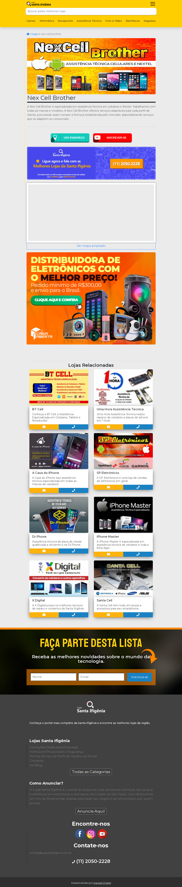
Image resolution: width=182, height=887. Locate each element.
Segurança (150, 20)
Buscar (153, 11)
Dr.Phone (39, 536)
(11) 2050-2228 (91, 861)
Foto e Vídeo (113, 20)
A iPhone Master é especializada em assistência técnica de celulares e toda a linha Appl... (123, 545)
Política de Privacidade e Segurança (56, 751)
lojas (35, 34)
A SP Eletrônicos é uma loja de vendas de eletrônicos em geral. (122, 479)
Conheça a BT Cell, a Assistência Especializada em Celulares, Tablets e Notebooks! (56, 417)
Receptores (65, 20)
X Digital (38, 600)
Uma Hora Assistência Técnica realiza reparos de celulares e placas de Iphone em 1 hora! (122, 417)
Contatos (36, 760)
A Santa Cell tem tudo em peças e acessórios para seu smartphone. (119, 607)
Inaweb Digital (102, 882)
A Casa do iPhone (45, 473)
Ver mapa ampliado (91, 246)
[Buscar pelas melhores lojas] (88, 11)
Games (31, 20)
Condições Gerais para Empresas (53, 747)
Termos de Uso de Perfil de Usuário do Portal (63, 756)
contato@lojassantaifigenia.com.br (50, 852)
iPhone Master (108, 536)
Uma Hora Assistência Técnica (120, 409)
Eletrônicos (133, 20)
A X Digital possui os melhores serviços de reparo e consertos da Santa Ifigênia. (58, 607)
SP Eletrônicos (108, 473)
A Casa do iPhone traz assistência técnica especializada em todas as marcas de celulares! (54, 481)
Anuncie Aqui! (91, 811)
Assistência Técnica (89, 20)
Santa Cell (104, 600)
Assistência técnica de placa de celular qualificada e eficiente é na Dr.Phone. (57, 543)
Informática (47, 20)
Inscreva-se (139, 677)
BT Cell (37, 409)
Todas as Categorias (91, 771)
